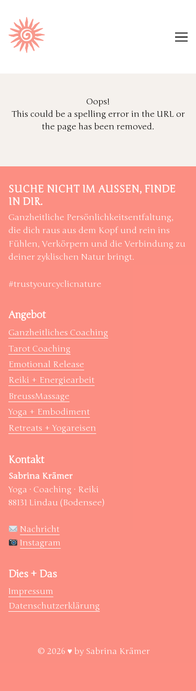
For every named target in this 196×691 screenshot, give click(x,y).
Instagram (40, 543)
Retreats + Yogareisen (52, 428)
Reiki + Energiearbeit (51, 380)
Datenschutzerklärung (54, 606)
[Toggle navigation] (181, 37)
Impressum (30, 591)
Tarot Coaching (39, 349)
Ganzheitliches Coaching (58, 333)
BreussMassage (39, 396)
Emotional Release (46, 364)
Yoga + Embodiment (49, 412)
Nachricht (40, 529)
